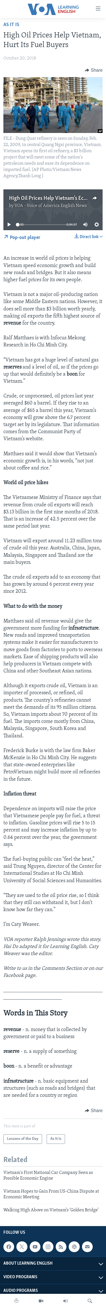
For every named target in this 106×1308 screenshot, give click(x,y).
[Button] (94, 70)
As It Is (11, 24)
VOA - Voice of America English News (50, 206)
